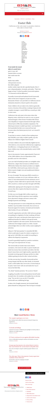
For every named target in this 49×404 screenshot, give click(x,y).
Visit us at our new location (35, 373)
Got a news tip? (28, 384)
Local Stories (28, 19)
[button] (42, 13)
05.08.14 (16, 340)
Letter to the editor (29, 382)
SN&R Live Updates (24, 8)
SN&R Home (29, 387)
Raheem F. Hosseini (25, 31)
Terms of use (29, 401)
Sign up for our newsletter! (24, 368)
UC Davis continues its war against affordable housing (24, 337)
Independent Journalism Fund (33, 395)
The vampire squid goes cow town (18, 318)
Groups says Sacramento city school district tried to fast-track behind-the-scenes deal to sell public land (23, 345)
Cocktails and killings (15, 327)
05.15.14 (22, 19)
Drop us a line (28, 380)
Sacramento (17, 19)
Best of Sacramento (31, 389)
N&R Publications (30, 393)
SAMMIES (29, 391)
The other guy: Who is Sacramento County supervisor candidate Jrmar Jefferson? (24, 356)
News (33, 19)
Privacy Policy (30, 399)
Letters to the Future (31, 397)
